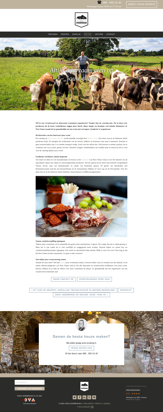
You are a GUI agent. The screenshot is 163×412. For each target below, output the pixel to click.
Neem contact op (63, 279)
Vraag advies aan (81, 348)
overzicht (126, 290)
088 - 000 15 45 (112, 2)
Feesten (65, 34)
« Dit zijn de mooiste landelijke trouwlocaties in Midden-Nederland (73, 290)
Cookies (107, 403)
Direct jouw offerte (141, 4)
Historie (99, 34)
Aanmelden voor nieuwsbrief (29, 389)
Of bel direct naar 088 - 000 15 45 (81, 353)
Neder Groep (92, 138)
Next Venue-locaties (55, 138)
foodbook (85, 160)
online (62, 262)
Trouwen (53, 34)
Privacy (98, 403)
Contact (110, 34)
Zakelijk (76, 34)
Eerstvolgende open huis (94, 279)
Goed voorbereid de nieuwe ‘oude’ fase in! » (81, 295)
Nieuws (87, 34)
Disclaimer (88, 403)
